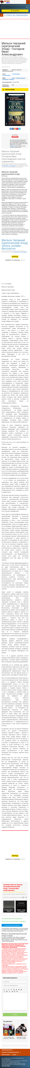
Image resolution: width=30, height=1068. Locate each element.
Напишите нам (13, 146)
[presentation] (4, 989)
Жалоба (15, 136)
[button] (4, 989)
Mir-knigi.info (9, 2)
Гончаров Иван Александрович (9, 166)
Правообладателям (7, 1050)
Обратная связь (6, 1054)
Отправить (15, 1014)
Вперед (15, 256)
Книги (13, 78)
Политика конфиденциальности (10, 1052)
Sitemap (14, 1054)
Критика (11, 79)
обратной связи (6, 1065)
